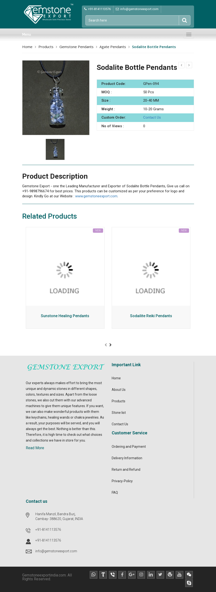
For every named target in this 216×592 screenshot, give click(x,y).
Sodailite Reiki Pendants (151, 316)
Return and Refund (126, 469)
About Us (119, 390)
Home (27, 46)
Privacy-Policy (122, 481)
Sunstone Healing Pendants (65, 316)
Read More (35, 448)
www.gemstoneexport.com (96, 196)
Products (45, 46)
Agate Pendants (113, 46)
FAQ (115, 492)
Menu (26, 34)
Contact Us (152, 117)
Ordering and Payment (129, 446)
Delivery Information (127, 458)
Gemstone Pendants (76, 46)
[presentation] (106, 345)
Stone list (119, 413)
